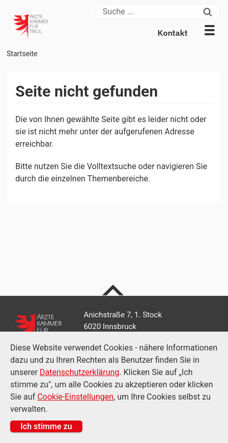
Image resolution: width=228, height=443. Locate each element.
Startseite (22, 54)
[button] (209, 30)
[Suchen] (210, 12)
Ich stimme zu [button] (46, 426)
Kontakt (172, 33)
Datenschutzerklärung (80, 372)
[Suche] (148, 12)
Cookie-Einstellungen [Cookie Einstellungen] (75, 397)
